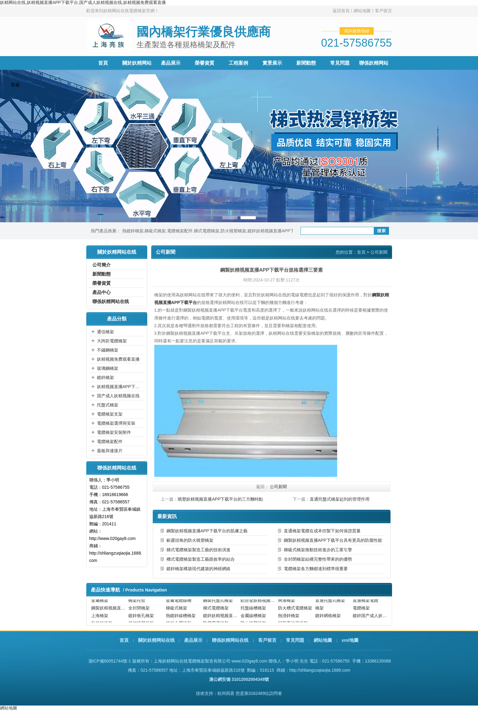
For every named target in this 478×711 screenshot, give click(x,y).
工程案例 (238, 63)
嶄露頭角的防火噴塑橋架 (189, 540)
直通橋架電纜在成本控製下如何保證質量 (322, 530)
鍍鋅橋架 (105, 377)
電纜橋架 (361, 611)
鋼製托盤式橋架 (218, 603)
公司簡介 (101, 264)
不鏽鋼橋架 (107, 350)
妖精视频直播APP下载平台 (120, 386)
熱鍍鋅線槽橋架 (181, 618)
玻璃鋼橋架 (107, 368)
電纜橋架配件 (180, 230)
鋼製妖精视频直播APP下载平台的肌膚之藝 (207, 530)
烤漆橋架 (286, 603)
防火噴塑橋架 (233, 230)
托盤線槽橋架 (253, 611)
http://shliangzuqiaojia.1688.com (319, 670)
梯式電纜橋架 (206, 230)
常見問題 (340, 63)
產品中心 (101, 292)
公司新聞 (378, 252)
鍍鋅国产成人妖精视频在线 (371, 618)
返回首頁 (341, 10)
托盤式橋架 (107, 404)
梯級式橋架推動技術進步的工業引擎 (318, 549)
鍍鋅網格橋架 (328, 618)
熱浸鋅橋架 (288, 618)
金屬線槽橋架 (253, 618)
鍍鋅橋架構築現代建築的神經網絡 (198, 568)
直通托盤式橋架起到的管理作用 (339, 499)
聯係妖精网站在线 (110, 301)
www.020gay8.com (249, 661)
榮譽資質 (204, 63)
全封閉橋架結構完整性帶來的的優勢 (318, 559)
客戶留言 (383, 10)
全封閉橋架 (139, 611)
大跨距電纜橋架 (112, 340)
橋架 (319, 611)
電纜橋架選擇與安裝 (116, 423)
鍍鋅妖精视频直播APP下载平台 (277, 230)
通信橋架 (105, 331)
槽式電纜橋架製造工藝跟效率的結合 (200, 559)
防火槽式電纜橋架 (295, 611)
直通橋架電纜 (365, 603)
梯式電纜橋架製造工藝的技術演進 (198, 549)
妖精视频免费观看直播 (118, 359)
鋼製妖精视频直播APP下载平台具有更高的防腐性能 (333, 540)
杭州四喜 (225, 693)
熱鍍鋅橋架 (133, 230)
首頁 (103, 63)
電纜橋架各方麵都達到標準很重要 (316, 568)
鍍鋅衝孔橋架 (141, 618)
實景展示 (272, 63)
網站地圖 (362, 10)
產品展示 (170, 63)
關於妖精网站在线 (156, 640)
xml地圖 (349, 640)
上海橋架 (99, 618)
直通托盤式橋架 (330, 603)
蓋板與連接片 (110, 450)
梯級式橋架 (155, 230)
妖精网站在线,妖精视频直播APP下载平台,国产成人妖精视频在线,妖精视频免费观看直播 (83, 2)
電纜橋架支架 (110, 414)
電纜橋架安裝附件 (114, 432)
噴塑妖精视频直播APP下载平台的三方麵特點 (220, 499)
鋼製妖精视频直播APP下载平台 (109, 611)
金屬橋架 (99, 603)
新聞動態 (306, 63)
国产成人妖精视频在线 (118, 395)
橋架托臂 (136, 603)
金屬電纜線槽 (178, 603)
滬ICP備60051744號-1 (109, 661)
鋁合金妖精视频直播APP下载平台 (258, 603)
